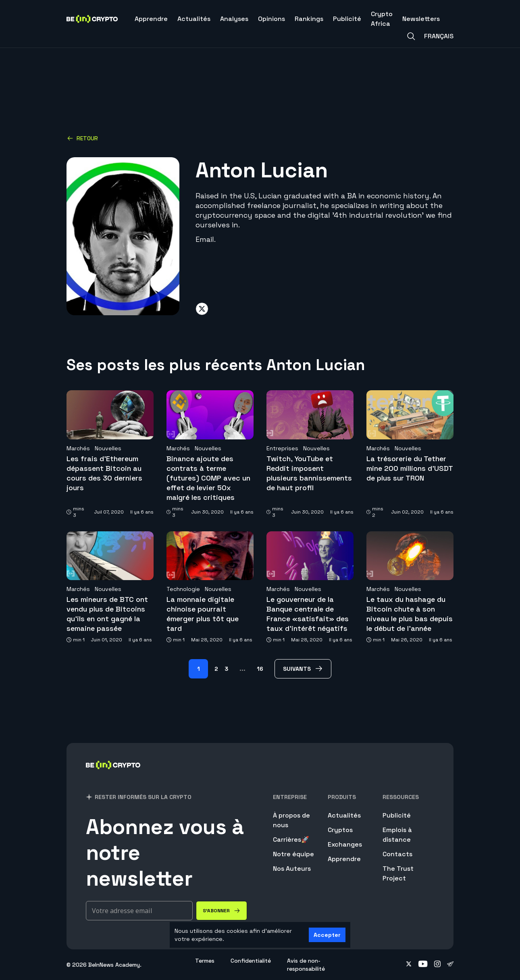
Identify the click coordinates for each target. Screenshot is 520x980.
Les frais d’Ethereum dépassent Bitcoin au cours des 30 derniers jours (104, 473)
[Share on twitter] (202, 308)
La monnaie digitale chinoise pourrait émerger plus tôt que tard (202, 614)
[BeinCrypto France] (113, 775)
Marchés (78, 448)
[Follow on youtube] (423, 965)
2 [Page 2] (216, 668)
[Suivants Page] (303, 668)
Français (438, 36)
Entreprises (282, 448)
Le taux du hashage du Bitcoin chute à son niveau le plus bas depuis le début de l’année (409, 614)
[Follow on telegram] (450, 965)
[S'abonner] (221, 910)
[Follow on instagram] (437, 965)
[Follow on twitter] (409, 965)
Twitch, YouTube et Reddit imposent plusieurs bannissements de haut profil (309, 473)
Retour (82, 138)
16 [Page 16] (260, 668)
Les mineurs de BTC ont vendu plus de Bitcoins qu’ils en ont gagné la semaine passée (107, 614)
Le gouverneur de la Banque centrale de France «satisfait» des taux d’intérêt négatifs (307, 614)
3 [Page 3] (226, 668)
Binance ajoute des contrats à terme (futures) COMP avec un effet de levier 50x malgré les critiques (208, 478)
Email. (206, 239)
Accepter (327, 934)
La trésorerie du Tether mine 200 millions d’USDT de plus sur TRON (409, 468)
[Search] (411, 36)
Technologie (183, 589)
